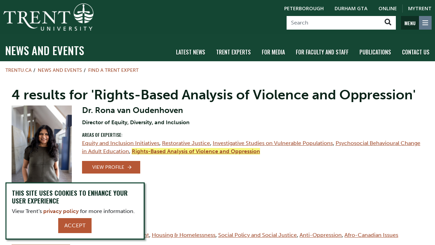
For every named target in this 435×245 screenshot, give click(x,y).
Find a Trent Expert (113, 70)
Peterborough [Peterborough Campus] (304, 8)
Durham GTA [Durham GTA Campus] (351, 8)
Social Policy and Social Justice (257, 235)
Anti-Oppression (321, 235)
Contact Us (416, 52)
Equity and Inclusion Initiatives (120, 143)
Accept (74, 225)
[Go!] (388, 23)
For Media (273, 52)
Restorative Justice (186, 143)
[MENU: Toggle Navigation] (416, 23)
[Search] (333, 23)
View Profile (108, 167)
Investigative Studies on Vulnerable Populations (273, 143)
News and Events (44, 50)
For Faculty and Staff (322, 52)
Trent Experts (233, 52)
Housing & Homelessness (183, 235)
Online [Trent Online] (387, 8)
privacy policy (61, 211)
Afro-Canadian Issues (371, 235)
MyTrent (420, 8)
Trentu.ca (18, 70)
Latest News (190, 52)
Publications (375, 52)
